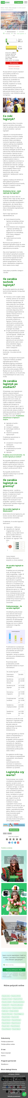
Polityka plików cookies (8, 1044)
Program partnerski (8, 1061)
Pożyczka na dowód (6, 1002)
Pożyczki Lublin (5, 1026)
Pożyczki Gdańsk (6, 1023)
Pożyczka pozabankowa (18, 1002)
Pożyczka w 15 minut (7, 999)
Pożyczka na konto (6, 1008)
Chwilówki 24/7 (5, 1005)
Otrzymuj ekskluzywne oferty (14, 970)
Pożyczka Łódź (15, 1017)
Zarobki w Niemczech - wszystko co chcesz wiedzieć (14, 559)
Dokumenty (5, 1038)
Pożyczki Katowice (15, 1026)
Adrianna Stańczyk (11, 31)
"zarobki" (5, 272)
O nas (3, 1049)
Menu (25, 2)
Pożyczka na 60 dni (16, 995)
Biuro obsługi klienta (9, 1069)
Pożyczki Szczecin (16, 1023)
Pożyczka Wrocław (16, 1020)
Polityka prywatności (7, 976)
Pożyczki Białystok (6, 1029)
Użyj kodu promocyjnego (14, 66)
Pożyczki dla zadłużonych (16, 1005)
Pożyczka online (6, 995)
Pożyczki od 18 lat (18, 999)
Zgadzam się (14, 1092)
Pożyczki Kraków (6, 1017)
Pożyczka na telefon (17, 1008)
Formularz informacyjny (14, 68)
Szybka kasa (5, 1011)
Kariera (3, 1055)
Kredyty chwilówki (14, 1011)
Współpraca (4, 1064)
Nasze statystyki (6, 1053)
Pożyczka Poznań (6, 1020)
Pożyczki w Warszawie (7, 1014)
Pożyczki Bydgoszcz (18, 1014)
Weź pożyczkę (14, 830)
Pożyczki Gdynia (16, 1029)
